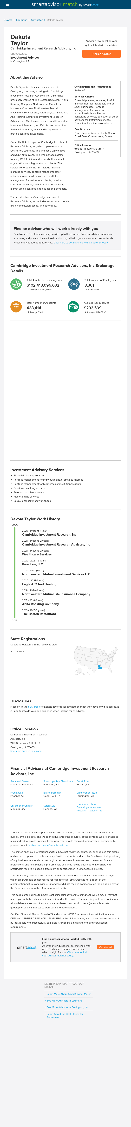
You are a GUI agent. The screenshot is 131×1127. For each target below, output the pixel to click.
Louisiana (21, 20)
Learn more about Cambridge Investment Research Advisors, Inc (89, 807)
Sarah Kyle (49, 805)
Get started (105, 947)
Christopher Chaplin (21, 805)
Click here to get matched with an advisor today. (81, 242)
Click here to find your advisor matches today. (64, 954)
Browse (8, 20)
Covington (37, 20)
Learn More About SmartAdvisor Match (69, 994)
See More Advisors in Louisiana (65, 1000)
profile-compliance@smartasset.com (48, 845)
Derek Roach (84, 781)
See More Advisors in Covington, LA (67, 1007)
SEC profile (34, 706)
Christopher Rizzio (87, 792)
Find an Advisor (101, 53)
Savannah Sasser (19, 781)
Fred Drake (16, 792)
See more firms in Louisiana (25, 751)
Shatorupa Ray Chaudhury (58, 781)
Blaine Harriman (52, 792)
